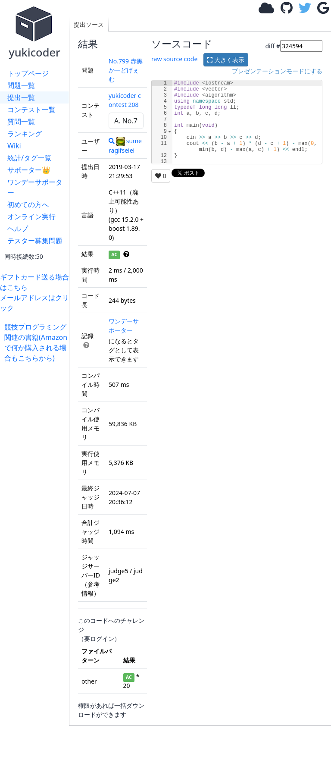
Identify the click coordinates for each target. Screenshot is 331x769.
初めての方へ (28, 204)
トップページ (28, 73)
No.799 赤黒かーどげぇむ (126, 70)
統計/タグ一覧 (29, 158)
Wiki (14, 146)
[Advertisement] (36, 492)
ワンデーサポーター (34, 187)
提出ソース (89, 24)
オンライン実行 (31, 216)
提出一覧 (21, 97)
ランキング (24, 133)
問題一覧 (21, 85)
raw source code (174, 59)
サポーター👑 (28, 170)
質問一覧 (21, 121)
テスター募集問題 (34, 240)
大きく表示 (225, 60)
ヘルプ (17, 228)
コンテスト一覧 (31, 109)
